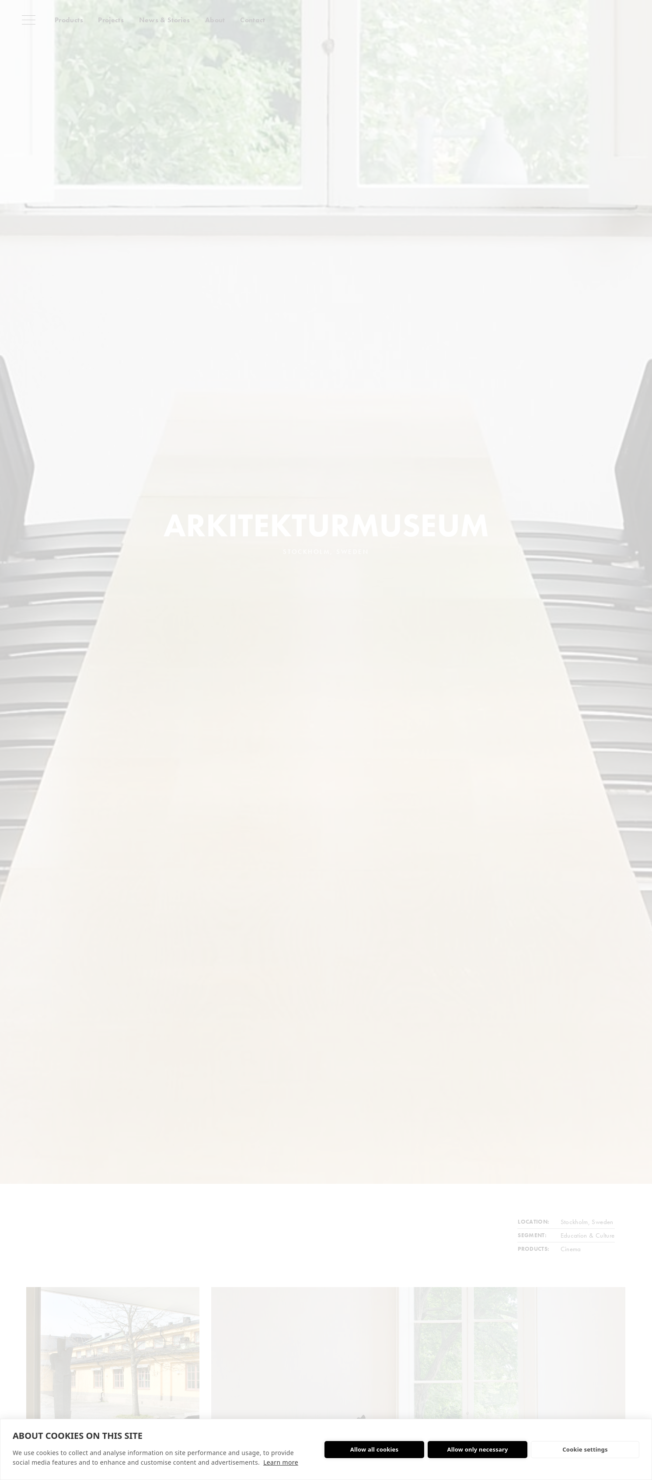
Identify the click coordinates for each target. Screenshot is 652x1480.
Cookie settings (584, 1449)
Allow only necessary (477, 1449)
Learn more (280, 1462)
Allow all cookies (374, 1449)
